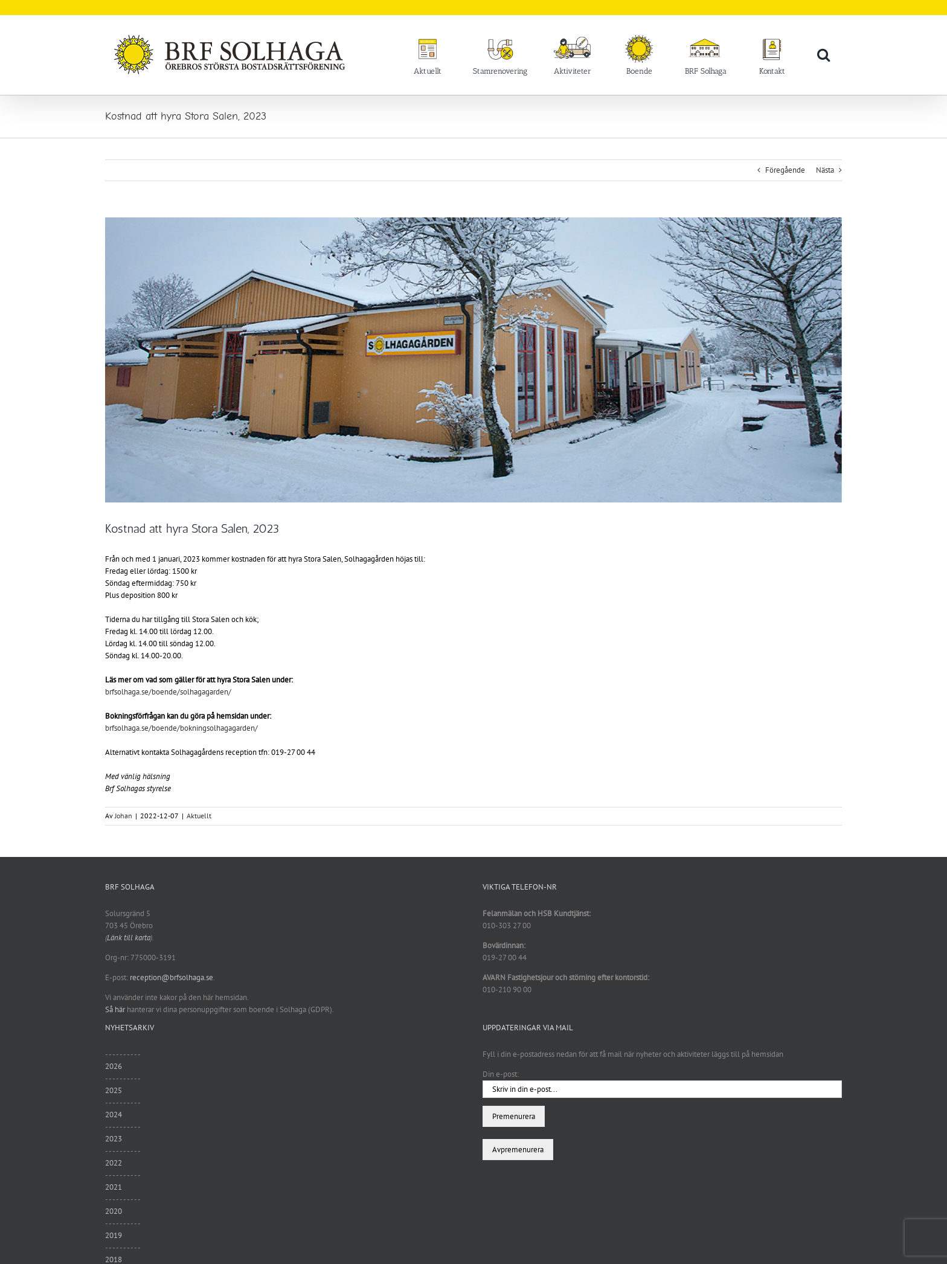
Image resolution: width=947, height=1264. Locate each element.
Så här (115, 1009)
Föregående (785, 170)
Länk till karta (128, 937)
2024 (113, 1114)
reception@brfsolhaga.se (171, 977)
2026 (113, 1066)
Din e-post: (501, 1074)
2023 (113, 1139)
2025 (113, 1090)
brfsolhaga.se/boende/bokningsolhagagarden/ (181, 728)
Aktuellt (199, 815)
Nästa (825, 170)
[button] (823, 54)
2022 (113, 1163)
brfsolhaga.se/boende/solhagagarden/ (168, 692)
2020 (113, 1211)
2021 (113, 1187)
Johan (123, 815)
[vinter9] (473, 359)
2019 (113, 1235)
